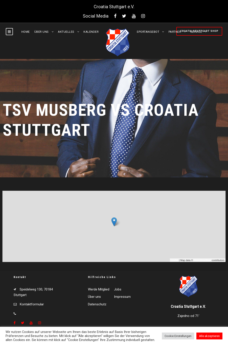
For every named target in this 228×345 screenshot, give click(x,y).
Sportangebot (148, 31)
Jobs (117, 289)
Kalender (91, 31)
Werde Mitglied (98, 289)
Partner (175, 31)
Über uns (41, 31)
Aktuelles (66, 31)
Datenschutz (97, 304)
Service (196, 31)
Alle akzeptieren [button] (209, 336)
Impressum (122, 297)
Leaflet (174, 260)
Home (25, 31)
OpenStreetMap (202, 260)
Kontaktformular (32, 304)
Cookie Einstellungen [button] (178, 336)
